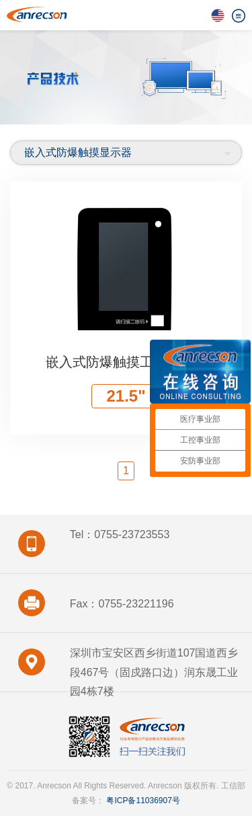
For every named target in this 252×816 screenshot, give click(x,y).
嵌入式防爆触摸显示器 (78, 152)
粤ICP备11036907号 (142, 800)
